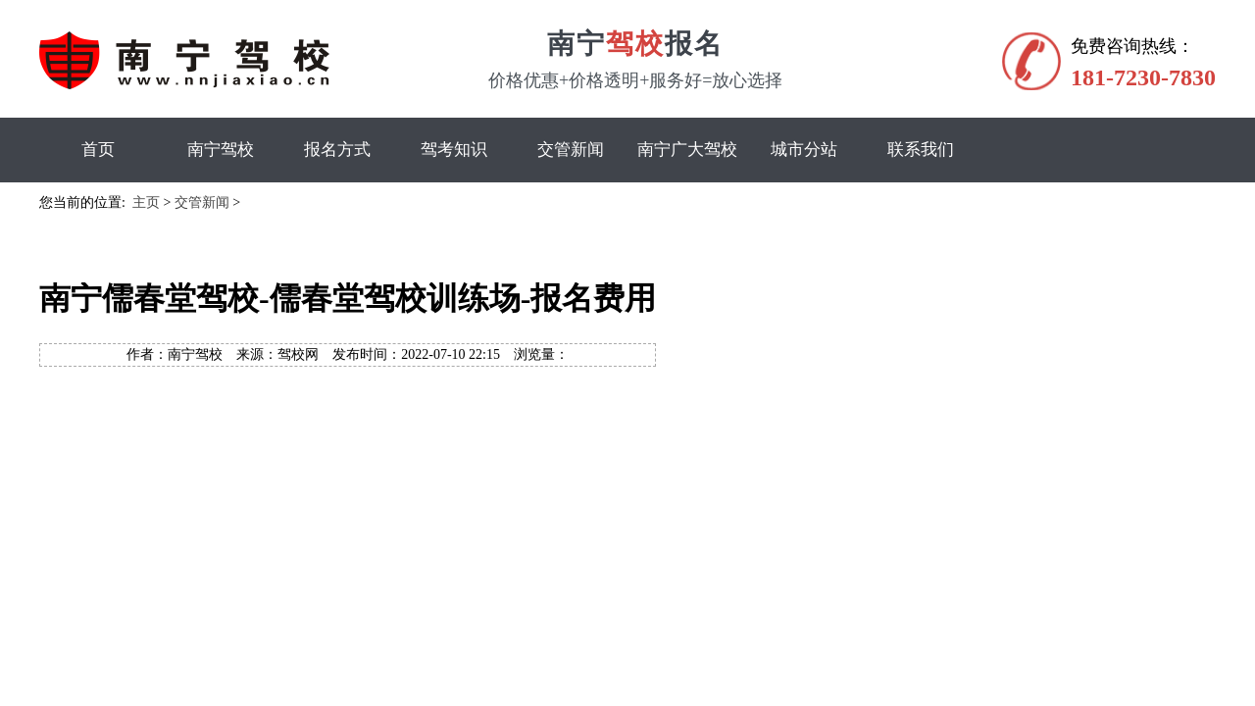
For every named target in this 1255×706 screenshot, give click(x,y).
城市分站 (804, 149)
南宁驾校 (220, 149)
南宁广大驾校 (687, 149)
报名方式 (337, 149)
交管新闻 (570, 149)
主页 (146, 202)
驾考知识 (454, 149)
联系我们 (920, 149)
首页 (98, 149)
